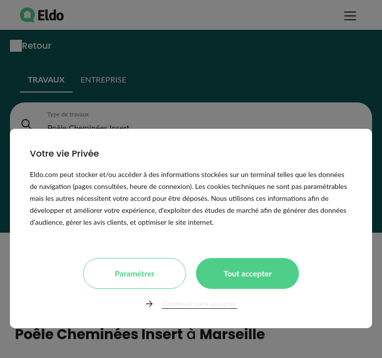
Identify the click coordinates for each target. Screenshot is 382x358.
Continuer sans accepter (199, 303)
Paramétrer (135, 273)
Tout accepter (247, 273)
